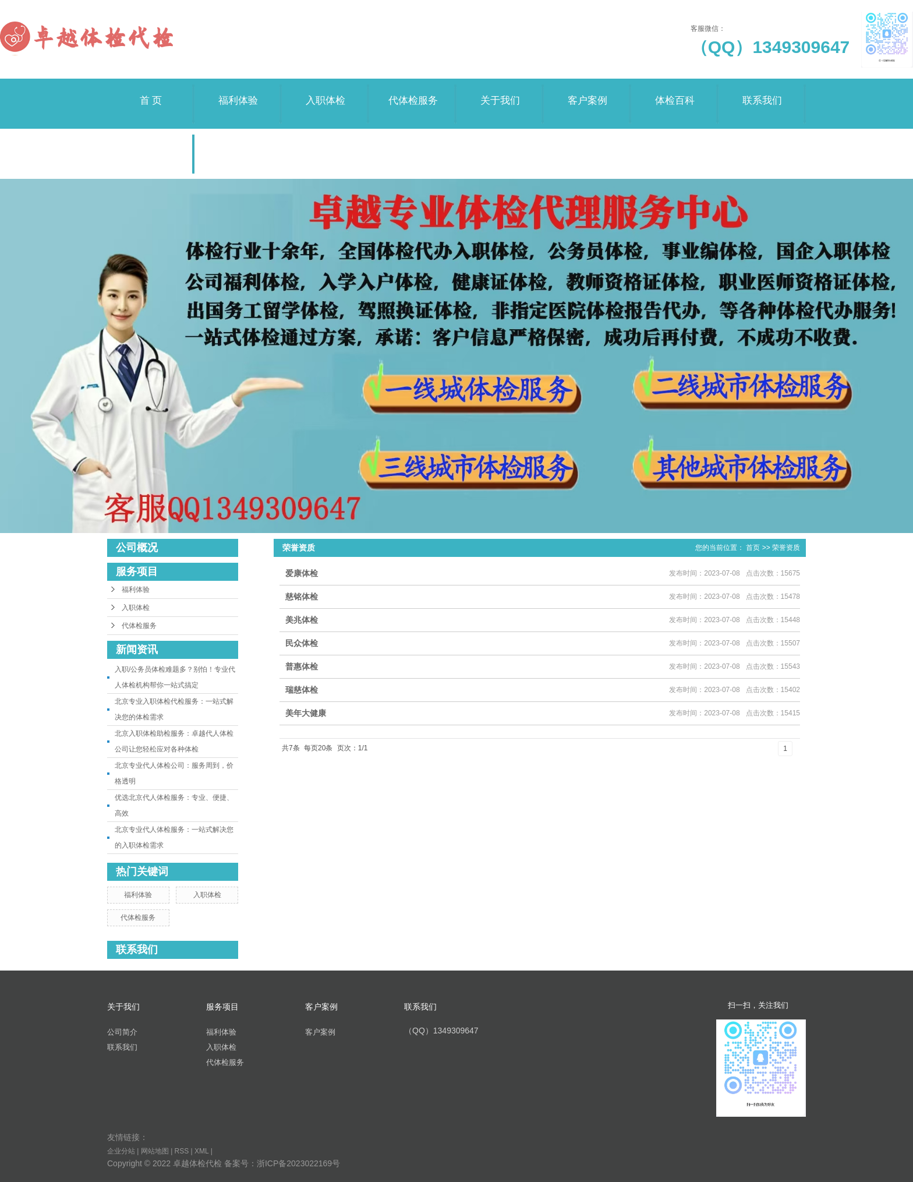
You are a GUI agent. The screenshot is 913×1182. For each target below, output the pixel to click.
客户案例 (587, 92)
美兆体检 (301, 619)
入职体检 (325, 92)
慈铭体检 (301, 596)
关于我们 (500, 92)
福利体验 (238, 92)
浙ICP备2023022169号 (298, 1163)
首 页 (150, 92)
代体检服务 (412, 92)
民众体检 (301, 643)
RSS (182, 1151)
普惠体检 (301, 666)
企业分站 (121, 1151)
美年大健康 (305, 713)
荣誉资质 (150, 142)
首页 (753, 548)
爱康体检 (301, 573)
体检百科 (675, 92)
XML (201, 1151)
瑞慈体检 (301, 689)
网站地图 (155, 1151)
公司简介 (122, 1032)
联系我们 (762, 92)
